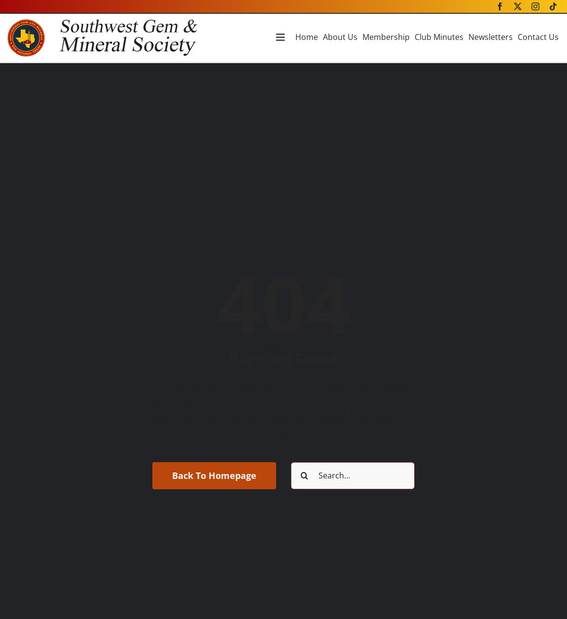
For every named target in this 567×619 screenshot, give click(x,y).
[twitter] (518, 6)
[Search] (304, 475)
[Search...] (353, 475)
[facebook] (500, 6)
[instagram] (535, 6)
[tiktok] (553, 6)
